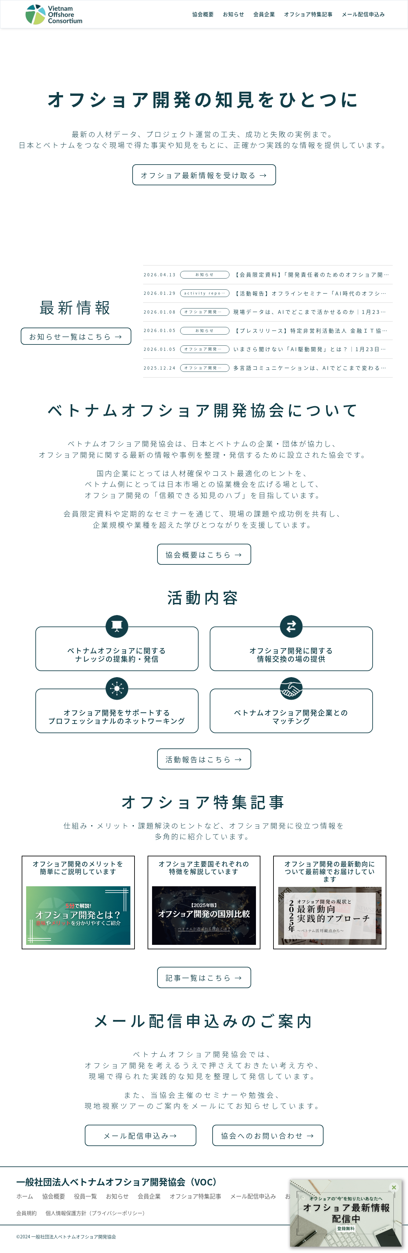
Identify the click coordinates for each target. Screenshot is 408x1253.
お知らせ (233, 14)
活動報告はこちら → (204, 759)
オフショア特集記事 (308, 14)
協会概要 (203, 14)
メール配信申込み (363, 14)
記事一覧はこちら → (204, 977)
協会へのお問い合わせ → (268, 1135)
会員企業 (264, 14)
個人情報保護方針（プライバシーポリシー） (97, 1213)
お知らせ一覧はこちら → (76, 336)
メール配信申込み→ (140, 1135)
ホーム (24, 1196)
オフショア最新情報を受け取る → (204, 175)
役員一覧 (85, 1196)
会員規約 (26, 1213)
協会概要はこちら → (204, 554)
